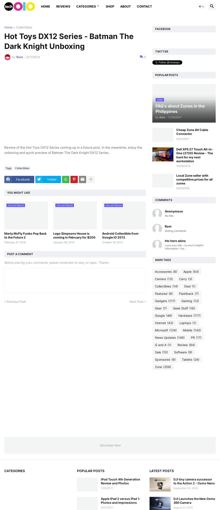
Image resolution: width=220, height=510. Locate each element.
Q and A (163, 345)
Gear (161, 308)
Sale (161, 352)
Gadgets (165, 301)
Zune (163, 367)
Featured (164, 294)
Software (183, 352)
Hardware (189, 315)
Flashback (189, 294)
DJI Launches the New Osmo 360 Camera (194, 500)
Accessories (166, 272)
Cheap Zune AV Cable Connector (192, 132)
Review (186, 345)
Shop (110, 6)
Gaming (190, 301)
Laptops (187, 323)
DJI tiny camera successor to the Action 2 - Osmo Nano (194, 481)
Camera (164, 279)
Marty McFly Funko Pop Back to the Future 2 (25, 235)
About (125, 6)
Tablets (190, 359)
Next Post (137, 301)
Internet (164, 323)
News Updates (170, 337)
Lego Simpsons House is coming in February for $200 (74, 235)
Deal (189, 286)
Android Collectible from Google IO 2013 (120, 235)
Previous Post (16, 301)
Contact (144, 6)
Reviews (63, 6)
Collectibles (24, 27)
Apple (191, 272)
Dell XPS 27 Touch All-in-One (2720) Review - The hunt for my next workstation (194, 155)
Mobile (192, 330)
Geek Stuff (184, 308)
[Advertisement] (184, 403)
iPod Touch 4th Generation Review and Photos (120, 481)
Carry (185, 279)
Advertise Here (110, 445)
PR (196, 337)
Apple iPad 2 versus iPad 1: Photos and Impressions (120, 500)
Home (45, 6)
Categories (86, 6)
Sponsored (165, 359)
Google (163, 315)
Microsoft (166, 330)
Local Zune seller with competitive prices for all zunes (194, 179)
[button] (201, 6)
